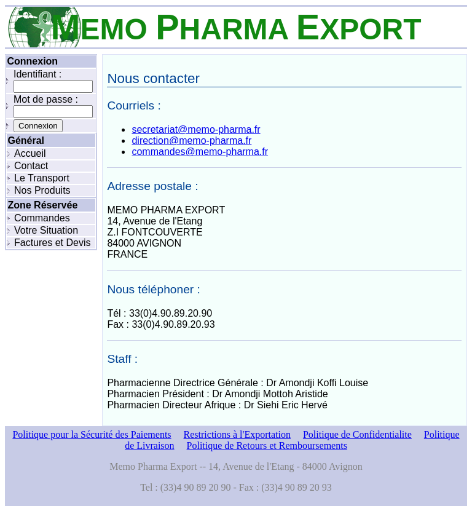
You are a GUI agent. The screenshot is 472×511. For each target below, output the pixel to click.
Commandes (42, 218)
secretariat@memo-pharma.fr (196, 129)
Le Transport (41, 178)
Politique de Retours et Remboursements (267, 445)
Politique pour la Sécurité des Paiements (91, 434)
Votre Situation (46, 230)
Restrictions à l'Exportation (237, 434)
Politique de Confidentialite (357, 434)
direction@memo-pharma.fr (191, 140)
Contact (31, 165)
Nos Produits (42, 190)
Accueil (30, 153)
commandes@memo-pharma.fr (200, 151)
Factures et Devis (52, 242)
